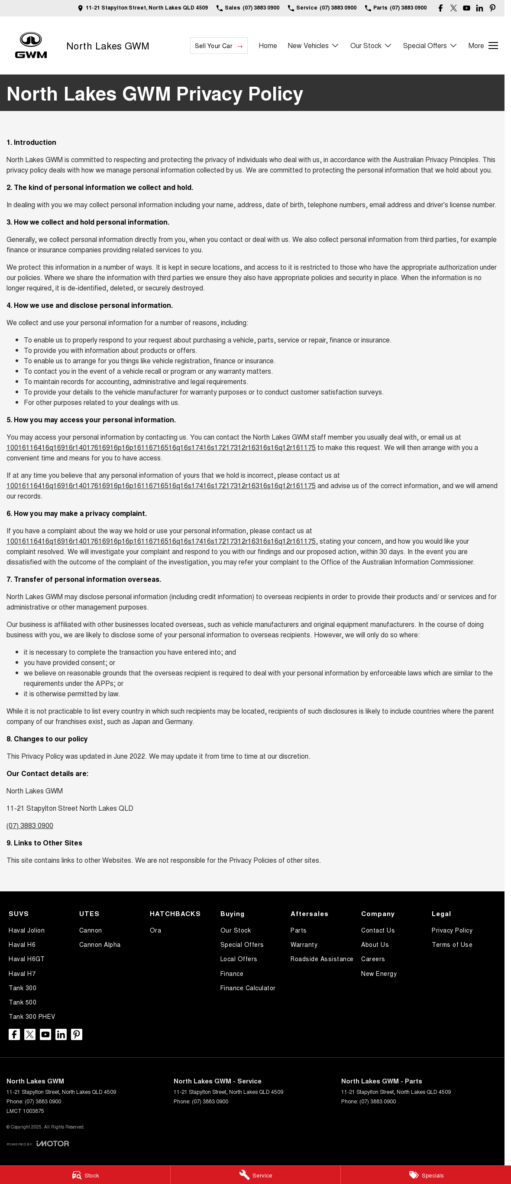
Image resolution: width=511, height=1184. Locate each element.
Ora (156, 930)
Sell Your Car (214, 45)
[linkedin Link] (479, 8)
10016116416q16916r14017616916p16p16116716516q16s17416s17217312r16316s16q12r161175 (161, 447)
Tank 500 (22, 1002)
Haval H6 (22, 944)
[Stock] (85, 1175)
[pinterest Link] (492, 8)
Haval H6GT (27, 958)
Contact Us (378, 930)
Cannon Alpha (100, 944)
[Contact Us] (143, 8)
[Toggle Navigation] (483, 45)
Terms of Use (452, 944)
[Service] (256, 1175)
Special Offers (242, 944)
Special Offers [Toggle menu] (430, 45)
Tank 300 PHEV (32, 1016)
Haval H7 (22, 973)
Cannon (90, 930)
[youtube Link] (466, 8)
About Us (375, 944)
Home (268, 45)
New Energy (379, 973)
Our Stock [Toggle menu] (371, 45)
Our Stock (235, 930)
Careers (373, 958)
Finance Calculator (248, 987)
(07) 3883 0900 (29, 825)
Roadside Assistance (322, 958)
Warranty (304, 944)
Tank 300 (22, 987)
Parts (299, 930)
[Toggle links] (37, 1143)
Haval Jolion (27, 930)
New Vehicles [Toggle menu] (314, 45)
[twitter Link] (453, 8)
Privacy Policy (452, 930)
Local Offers (239, 958)
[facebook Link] (440, 8)
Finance (232, 973)
